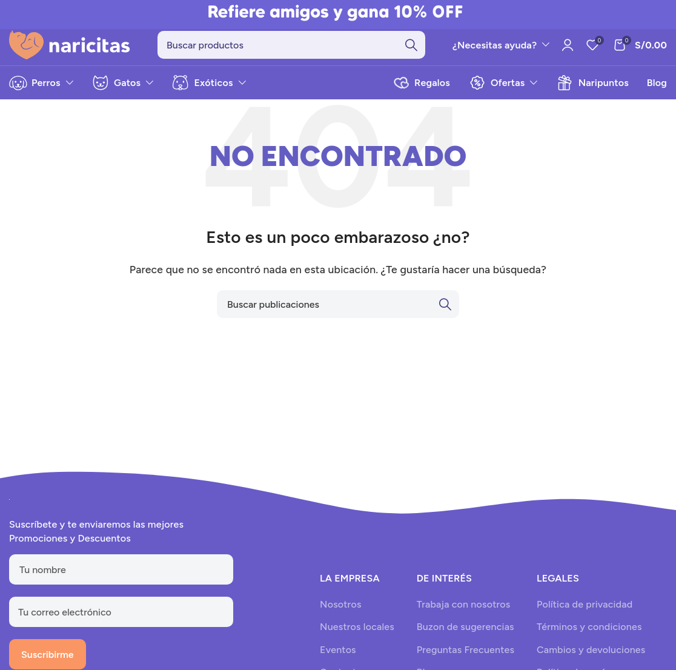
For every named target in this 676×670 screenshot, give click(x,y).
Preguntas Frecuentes (465, 656)
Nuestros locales (357, 634)
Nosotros (340, 611)
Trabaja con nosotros (464, 611)
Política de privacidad (584, 611)
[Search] (291, 48)
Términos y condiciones (589, 634)
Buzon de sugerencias (465, 634)
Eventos (338, 656)
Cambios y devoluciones (591, 656)
